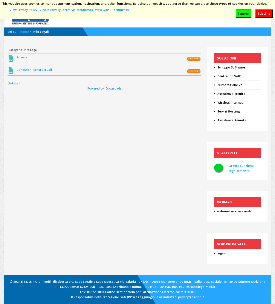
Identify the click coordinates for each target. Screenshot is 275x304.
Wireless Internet (230, 102)
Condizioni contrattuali (34, 70)
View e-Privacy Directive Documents (66, 10)
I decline (264, 13)
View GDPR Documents (112, 10)
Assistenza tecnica (231, 94)
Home (24, 32)
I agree (243, 13)
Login (221, 253)
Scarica (194, 58)
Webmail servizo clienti (234, 211)
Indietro (13, 83)
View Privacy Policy (23, 10)
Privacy (22, 57)
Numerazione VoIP (231, 85)
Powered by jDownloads (104, 88)
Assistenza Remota (231, 120)
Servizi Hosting (228, 111)
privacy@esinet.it (191, 297)
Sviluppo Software (231, 67)
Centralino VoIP (229, 76)
